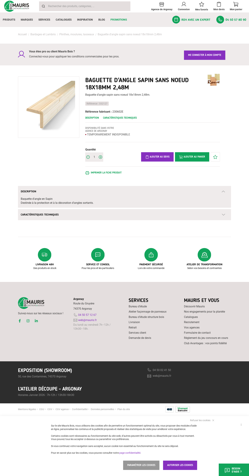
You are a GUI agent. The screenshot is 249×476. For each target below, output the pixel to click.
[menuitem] (9, 19)
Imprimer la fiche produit (106, 172)
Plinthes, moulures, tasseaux (76, 34)
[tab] (124, 191)
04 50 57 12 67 (87, 315)
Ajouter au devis (157, 157)
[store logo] (16, 6)
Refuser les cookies (200, 420)
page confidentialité (129, 452)
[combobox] (84, 6)
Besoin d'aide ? (233, 470)
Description (92, 117)
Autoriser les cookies (180, 465)
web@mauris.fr (87, 320)
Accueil (22, 34)
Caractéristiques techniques (120, 117)
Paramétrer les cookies (141, 465)
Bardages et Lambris (43, 34)
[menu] (124, 19)
